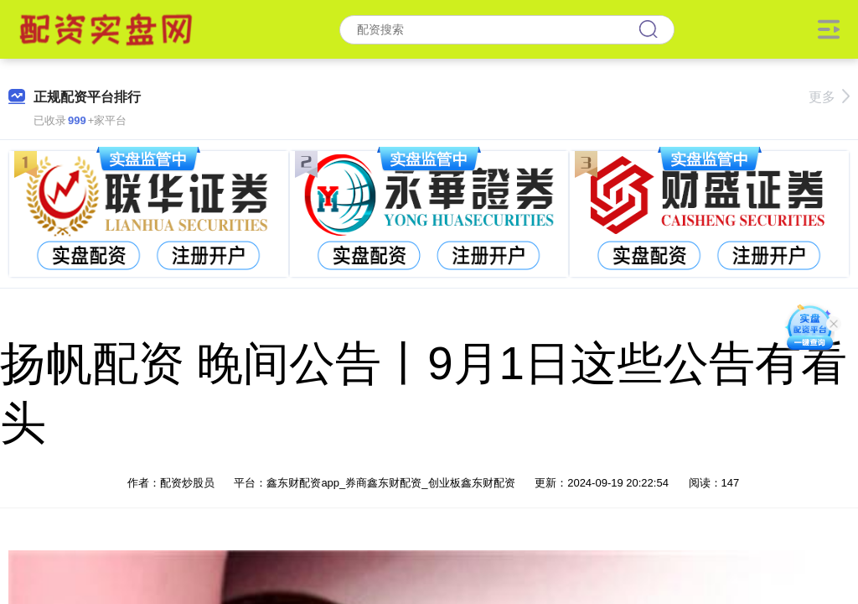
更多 (829, 97)
